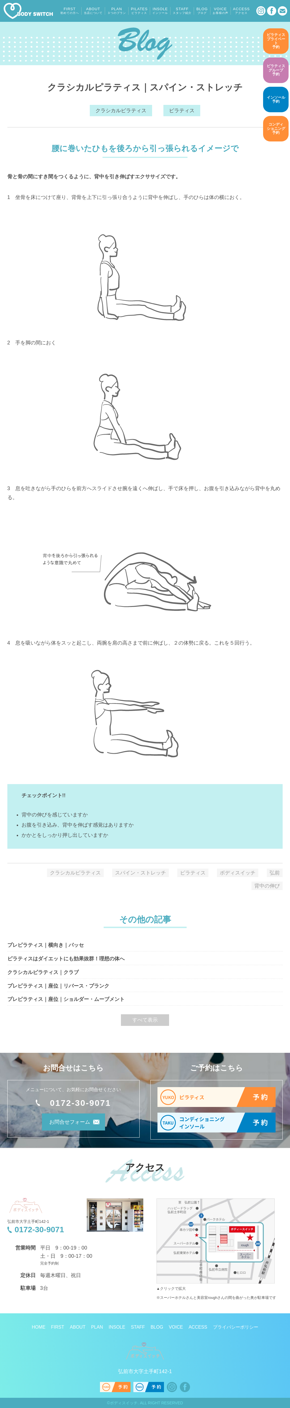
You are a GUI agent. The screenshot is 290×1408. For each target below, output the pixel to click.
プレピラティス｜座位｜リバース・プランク (58, 986)
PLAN (116, 10)
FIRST (69, 10)
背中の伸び (267, 886)
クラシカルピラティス (120, 110)
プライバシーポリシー (235, 1327)
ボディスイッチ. (124, 1403)
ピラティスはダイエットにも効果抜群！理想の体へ (66, 959)
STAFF (182, 10)
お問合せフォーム (65, 1123)
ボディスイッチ (237, 873)
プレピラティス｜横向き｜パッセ (45, 945)
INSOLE (160, 10)
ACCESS (241, 10)
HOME (38, 1327)
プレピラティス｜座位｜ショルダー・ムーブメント (66, 999)
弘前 (275, 873)
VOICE (220, 10)
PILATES (139, 10)
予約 (275, 40)
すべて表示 (145, 1020)
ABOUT (93, 10)
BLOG (202, 10)
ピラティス (182, 110)
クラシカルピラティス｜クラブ (43, 972)
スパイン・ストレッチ (140, 873)
